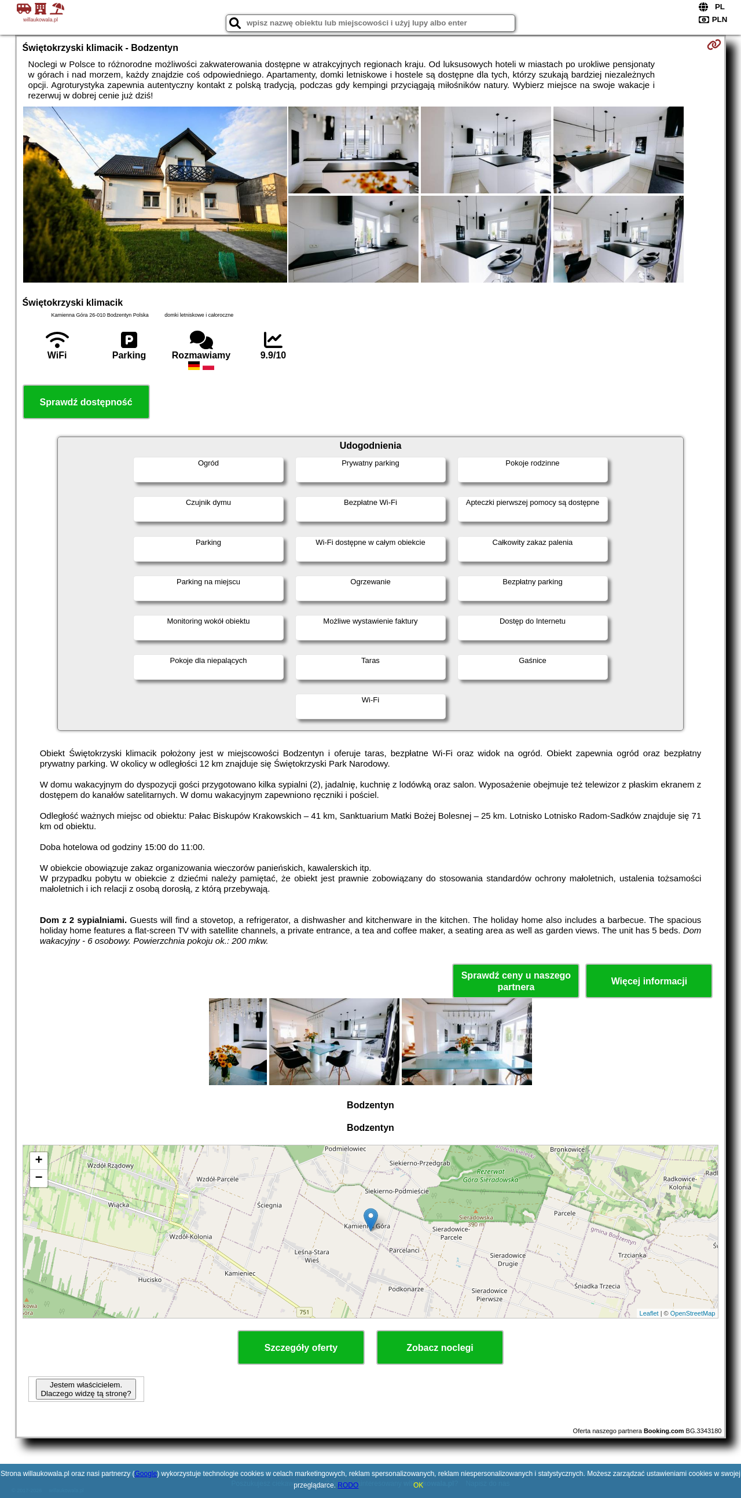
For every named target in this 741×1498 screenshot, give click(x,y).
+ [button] (38, 1161)
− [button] (38, 1178)
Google (146, 1474)
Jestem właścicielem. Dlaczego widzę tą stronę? (86, 1389)
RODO (348, 1485)
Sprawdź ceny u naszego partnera (516, 980)
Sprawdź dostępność (86, 402)
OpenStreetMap (693, 1313)
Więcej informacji (649, 981)
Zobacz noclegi (440, 1348)
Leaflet (649, 1313)
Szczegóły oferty (301, 1348)
